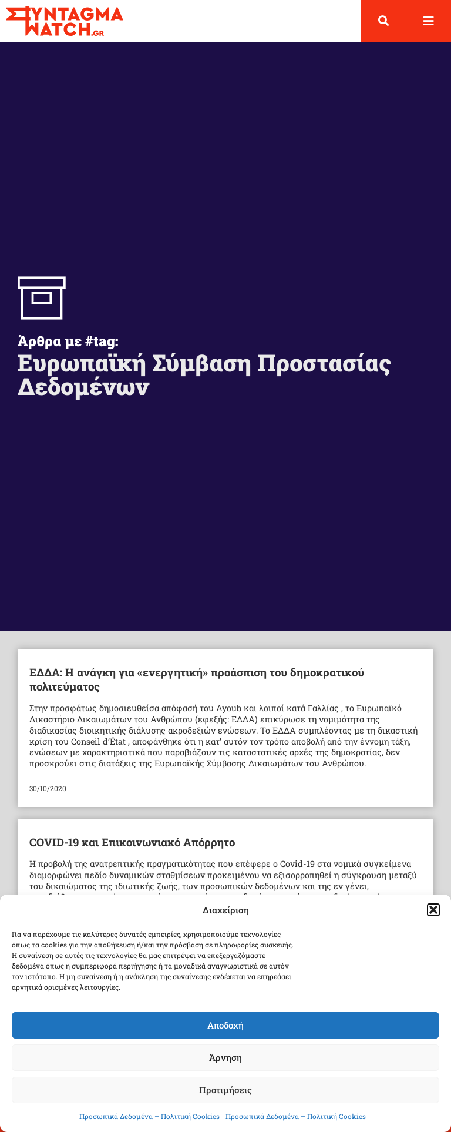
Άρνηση (225, 1057)
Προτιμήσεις (225, 1090)
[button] (433, 910)
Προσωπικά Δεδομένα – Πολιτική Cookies (149, 1116)
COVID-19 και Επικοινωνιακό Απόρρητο (132, 842)
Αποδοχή (225, 1025)
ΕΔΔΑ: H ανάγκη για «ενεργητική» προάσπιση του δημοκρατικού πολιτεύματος (196, 679)
